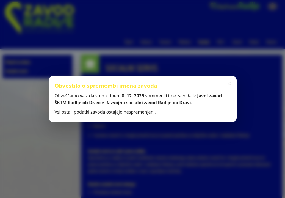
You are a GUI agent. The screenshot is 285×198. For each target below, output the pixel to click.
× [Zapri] (229, 83)
